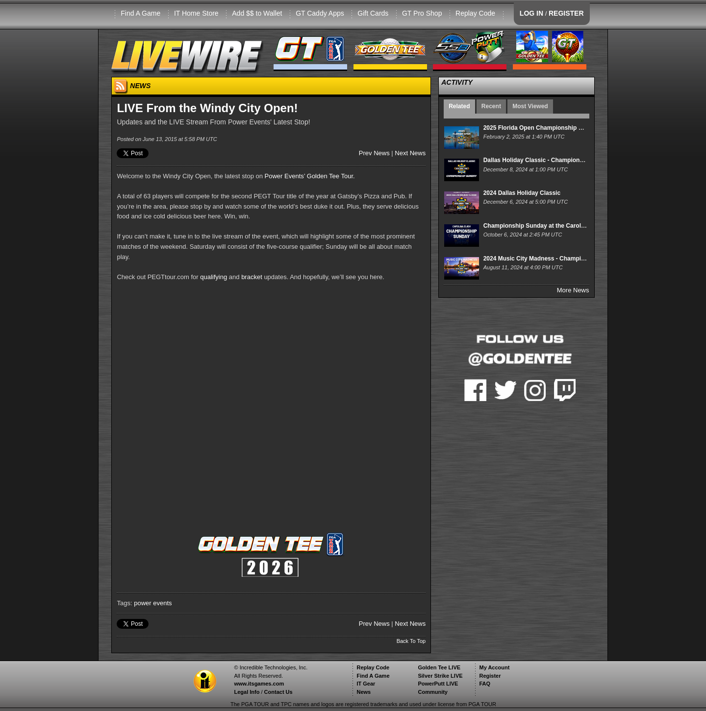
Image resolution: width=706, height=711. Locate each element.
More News (573, 290)
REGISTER (566, 13)
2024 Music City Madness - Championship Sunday (553, 258)
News (363, 692)
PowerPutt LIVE (438, 684)
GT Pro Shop (422, 13)
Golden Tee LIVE (439, 667)
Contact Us (278, 692)
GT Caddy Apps (320, 13)
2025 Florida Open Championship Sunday (541, 127)
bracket (251, 277)
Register (490, 676)
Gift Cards (372, 13)
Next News (410, 153)
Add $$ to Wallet (257, 13)
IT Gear (365, 684)
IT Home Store (196, 13)
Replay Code (475, 13)
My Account (494, 667)
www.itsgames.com (259, 684)
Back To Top (411, 641)
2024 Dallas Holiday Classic (521, 193)
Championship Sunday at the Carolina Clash (545, 225)
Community (433, 692)
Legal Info (246, 692)
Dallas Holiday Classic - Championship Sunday (549, 160)
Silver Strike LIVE (440, 676)
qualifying (213, 277)
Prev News (374, 153)
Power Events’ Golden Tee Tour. (310, 176)
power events (153, 603)
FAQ (484, 684)
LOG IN (531, 13)
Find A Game (140, 13)
